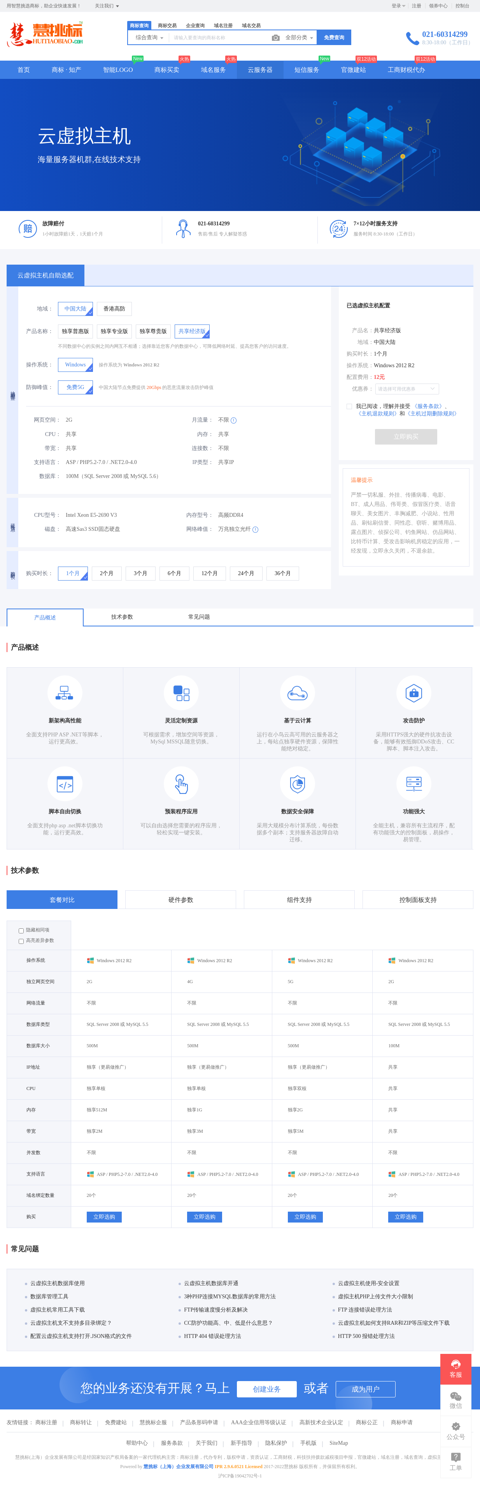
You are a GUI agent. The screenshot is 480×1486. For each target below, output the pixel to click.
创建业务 (267, 1389)
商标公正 (367, 1422)
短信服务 (306, 69)
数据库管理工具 (46, 1296)
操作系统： (39, 365)
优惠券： (363, 389)
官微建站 (353, 69)
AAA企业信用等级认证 (258, 1422)
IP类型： (203, 462)
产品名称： (39, 331)
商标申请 (402, 1422)
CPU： (53, 434)
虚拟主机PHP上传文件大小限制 (373, 1296)
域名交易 (251, 25)
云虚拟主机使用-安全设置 (366, 1283)
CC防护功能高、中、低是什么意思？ (226, 1323)
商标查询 (139, 25)
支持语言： (47, 462)
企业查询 (195, 25)
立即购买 (406, 436)
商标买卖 (166, 69)
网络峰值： (200, 529)
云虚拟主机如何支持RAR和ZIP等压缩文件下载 (391, 1323)
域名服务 (213, 69)
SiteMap (338, 1443)
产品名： (363, 330)
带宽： (53, 448)
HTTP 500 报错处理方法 (364, 1336)
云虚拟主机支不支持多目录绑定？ (68, 1323)
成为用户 (366, 1389)
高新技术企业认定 (321, 1422)
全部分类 (300, 38)
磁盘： (53, 529)
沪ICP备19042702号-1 (240, 1476)
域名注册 (223, 25)
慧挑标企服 (153, 1422)
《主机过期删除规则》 (432, 414)
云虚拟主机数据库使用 (55, 1283)
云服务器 (260, 69)
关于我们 (206, 1443)
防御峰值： (39, 387)
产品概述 (45, 618)
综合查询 (150, 38)
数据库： (50, 476)
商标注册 (46, 1422)
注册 (416, 6)
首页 (24, 69)
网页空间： (47, 420)
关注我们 (107, 6)
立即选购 (104, 1217)
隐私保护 (276, 1443)
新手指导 (241, 1443)
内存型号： (200, 515)
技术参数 (122, 617)
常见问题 (199, 617)
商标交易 (167, 25)
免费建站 (116, 1422)
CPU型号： (47, 515)
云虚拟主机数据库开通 (208, 1283)
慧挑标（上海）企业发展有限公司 (179, 1466)
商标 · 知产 (66, 69)
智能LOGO (118, 69)
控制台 (462, 6)
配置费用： (360, 377)
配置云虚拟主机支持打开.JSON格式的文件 (78, 1336)
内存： (205, 434)
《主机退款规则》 (377, 414)
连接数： (203, 448)
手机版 (308, 1443)
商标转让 (81, 1422)
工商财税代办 (406, 69)
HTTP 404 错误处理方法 (210, 1336)
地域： (45, 309)
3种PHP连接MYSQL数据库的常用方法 (227, 1296)
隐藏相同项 (34, 930)
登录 (396, 6)
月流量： (203, 420)
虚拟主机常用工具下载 (55, 1310)
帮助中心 (137, 1443)
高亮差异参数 (36, 941)
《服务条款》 (427, 406)
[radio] (75, 309)
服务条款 (172, 1443)
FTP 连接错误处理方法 (362, 1310)
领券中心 (438, 6)
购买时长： (39, 573)
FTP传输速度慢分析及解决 (213, 1310)
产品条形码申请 (199, 1422)
